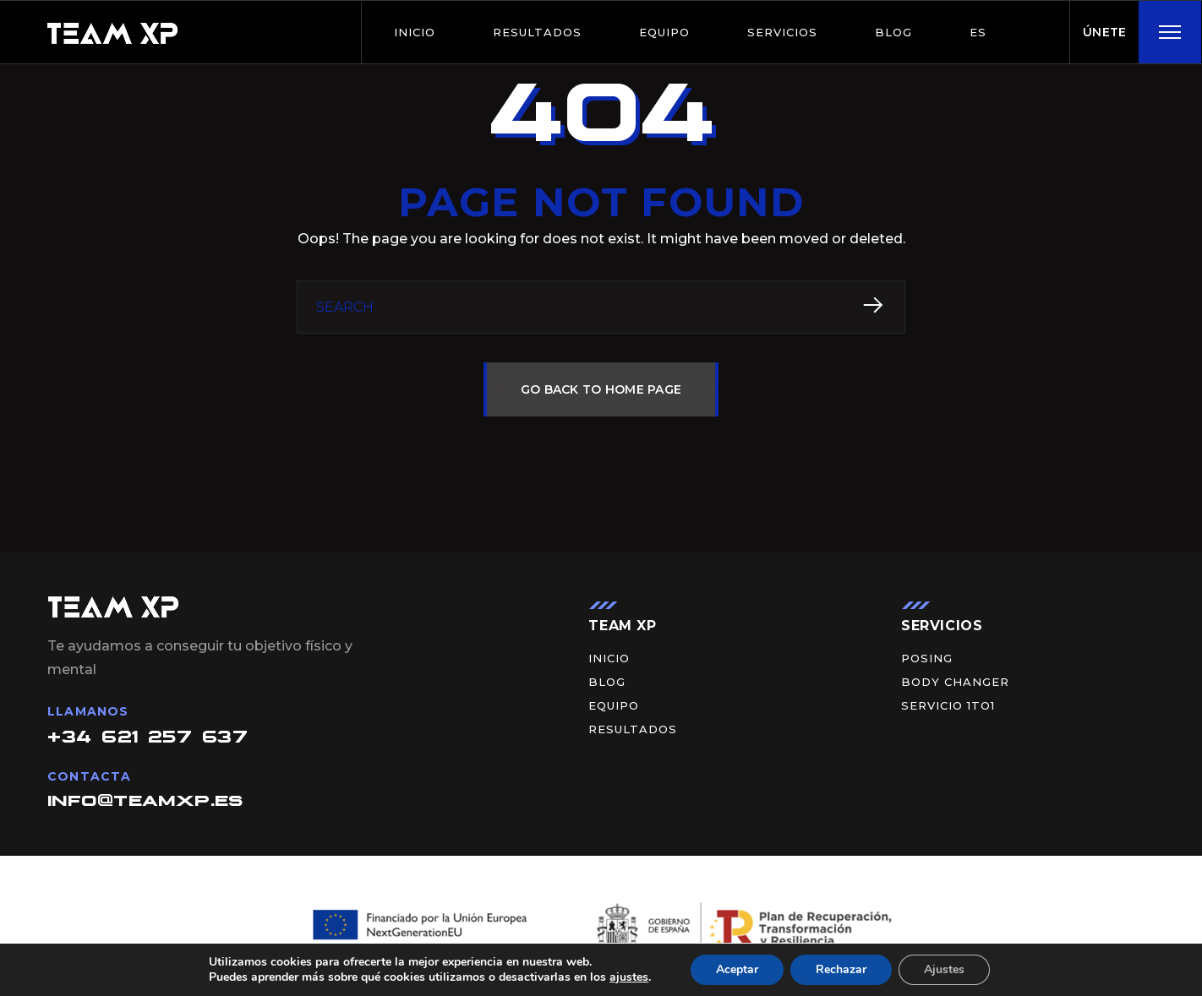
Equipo (664, 32)
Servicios (782, 32)
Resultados (537, 32)
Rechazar (841, 969)
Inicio (414, 32)
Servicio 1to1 (948, 705)
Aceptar (737, 969)
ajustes (628, 977)
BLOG (893, 32)
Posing (927, 658)
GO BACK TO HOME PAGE (601, 389)
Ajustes (944, 969)
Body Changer (955, 682)
